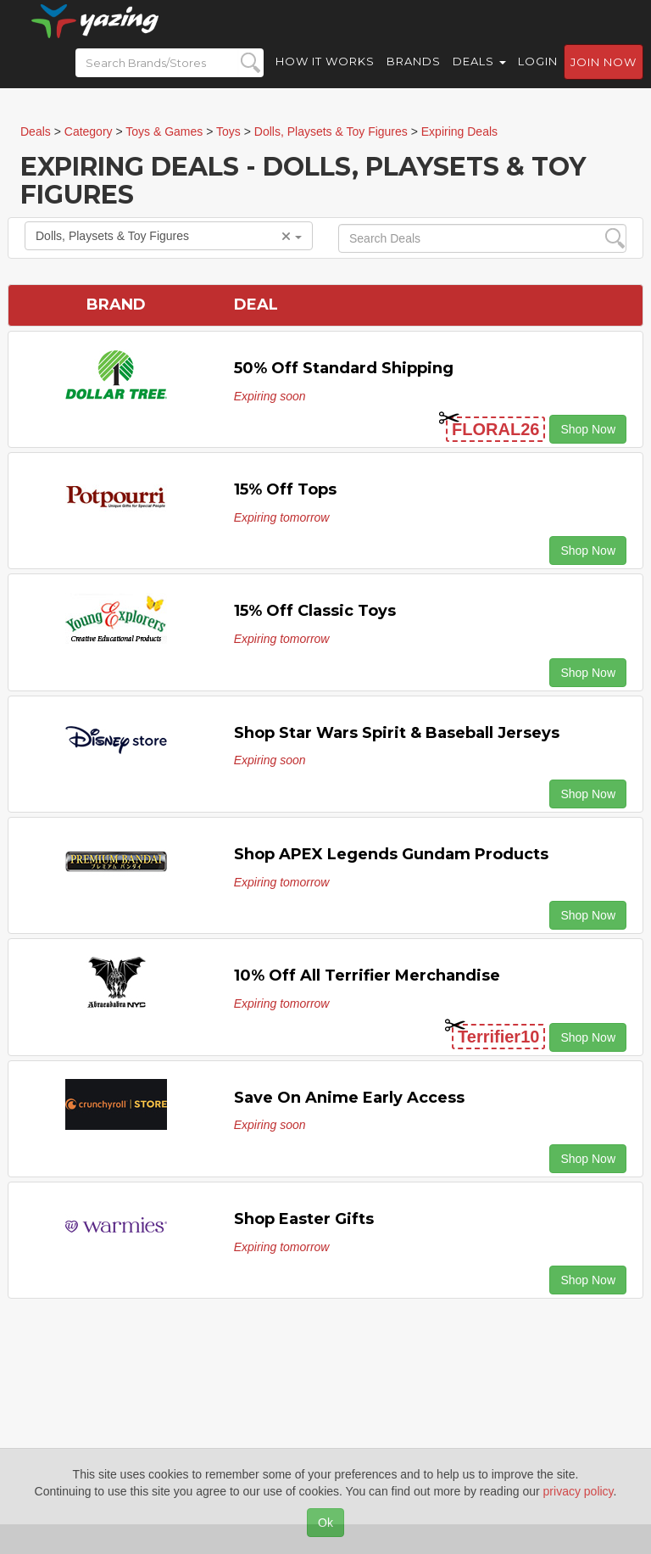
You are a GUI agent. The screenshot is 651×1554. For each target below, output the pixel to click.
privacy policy (578, 1491)
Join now (603, 77)
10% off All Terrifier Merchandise (367, 975)
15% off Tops (285, 489)
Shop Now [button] (587, 429)
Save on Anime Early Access (349, 1097)
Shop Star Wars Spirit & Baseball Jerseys (396, 733)
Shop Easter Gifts (304, 1219)
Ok (325, 1522)
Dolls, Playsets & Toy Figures (169, 236)
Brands (414, 76)
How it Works (325, 76)
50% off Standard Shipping (343, 368)
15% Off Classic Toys (315, 610)
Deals (479, 76)
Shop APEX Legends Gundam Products (391, 854)
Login (538, 76)
